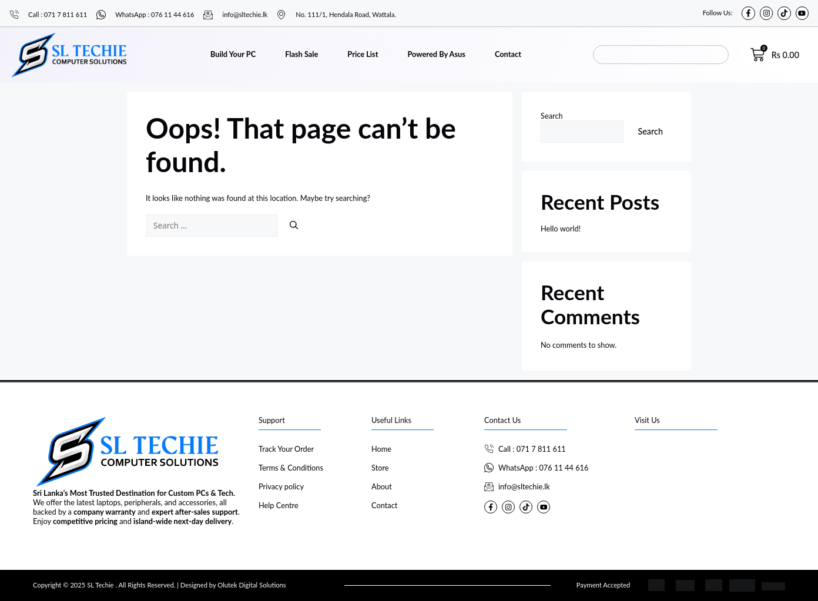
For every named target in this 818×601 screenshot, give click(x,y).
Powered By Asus (436, 54)
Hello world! (561, 228)
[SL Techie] (710, 485)
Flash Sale (301, 54)
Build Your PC (233, 54)
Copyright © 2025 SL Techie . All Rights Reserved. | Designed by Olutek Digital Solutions (159, 585)
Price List (362, 54)
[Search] (294, 225)
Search (552, 115)
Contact (508, 54)
